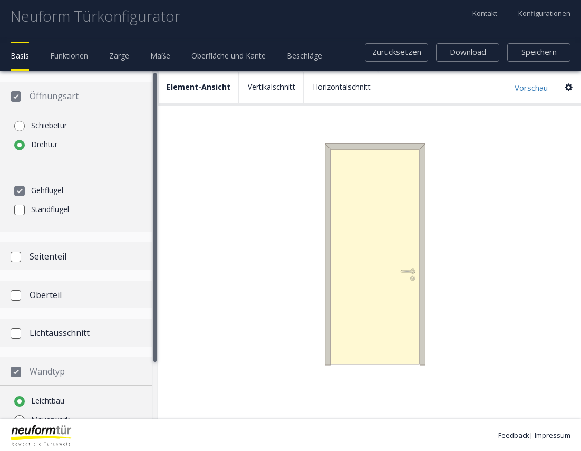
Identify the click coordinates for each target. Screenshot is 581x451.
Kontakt (484, 13)
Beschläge (304, 56)
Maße (160, 56)
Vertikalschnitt (271, 87)
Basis (20, 56)
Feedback (513, 435)
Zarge (119, 56)
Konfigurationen (544, 13)
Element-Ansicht (198, 87)
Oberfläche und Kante (228, 56)
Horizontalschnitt (342, 87)
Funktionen (69, 56)
